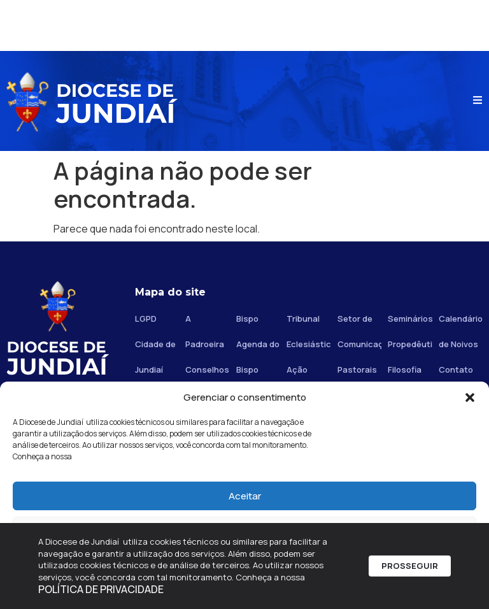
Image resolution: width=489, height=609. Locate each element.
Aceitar (245, 496)
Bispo (247, 318)
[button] (470, 397)
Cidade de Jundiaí (155, 356)
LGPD (146, 318)
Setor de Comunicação (359, 331)
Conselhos (207, 369)
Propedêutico (410, 344)
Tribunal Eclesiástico (308, 331)
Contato (456, 369)
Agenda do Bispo (258, 356)
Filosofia (405, 369)
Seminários (410, 318)
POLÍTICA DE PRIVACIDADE (101, 589)
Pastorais (357, 369)
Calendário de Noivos (461, 331)
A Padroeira (204, 331)
